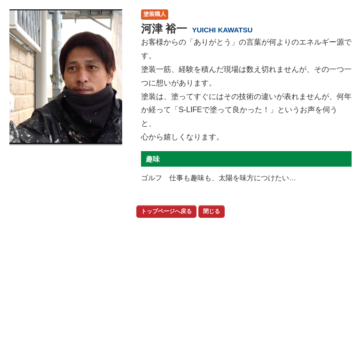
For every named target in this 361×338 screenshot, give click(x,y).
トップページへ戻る (166, 211)
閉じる (211, 211)
